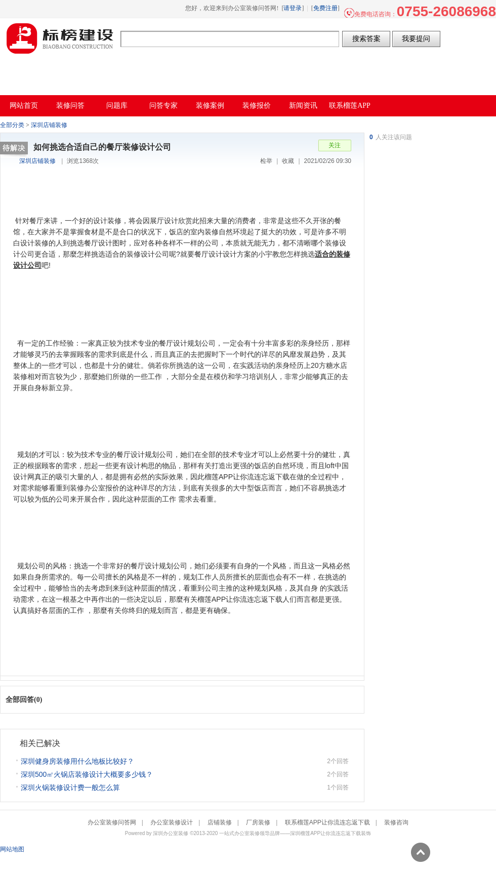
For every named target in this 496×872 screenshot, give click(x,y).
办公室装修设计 (171, 822)
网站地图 (12, 849)
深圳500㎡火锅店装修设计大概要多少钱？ (87, 774)
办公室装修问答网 (60, 38)
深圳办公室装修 (170, 833)
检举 (266, 160)
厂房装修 (258, 822)
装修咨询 (396, 822)
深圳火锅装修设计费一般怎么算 (70, 787)
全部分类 (12, 125)
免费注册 (325, 8)
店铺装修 (220, 822)
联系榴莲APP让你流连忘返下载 (327, 822)
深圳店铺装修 (49, 125)
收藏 (288, 160)
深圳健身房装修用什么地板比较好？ (77, 761)
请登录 (292, 8)
